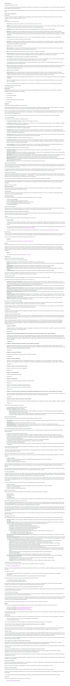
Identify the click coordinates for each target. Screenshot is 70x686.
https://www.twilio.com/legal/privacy (27, 241)
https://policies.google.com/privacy (28, 227)
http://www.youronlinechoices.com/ (24, 608)
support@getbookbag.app (15, 565)
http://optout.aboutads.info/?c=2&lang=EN (24, 609)
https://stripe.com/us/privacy (26, 254)
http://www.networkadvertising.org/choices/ (24, 607)
